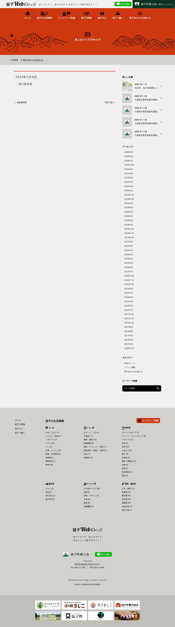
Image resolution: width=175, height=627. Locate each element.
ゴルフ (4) (50, 488)
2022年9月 (128, 288)
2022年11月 (129, 280)
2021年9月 (128, 327)
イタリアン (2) (51, 439)
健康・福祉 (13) (90, 439)
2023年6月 (128, 254)
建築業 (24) (126, 492)
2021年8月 (128, 331)
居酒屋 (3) (50, 457)
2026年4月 (128, 152)
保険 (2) (87, 492)
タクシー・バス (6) (91, 432)
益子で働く (20, 432)
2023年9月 (128, 241)
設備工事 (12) (127, 506)
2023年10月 (129, 237)
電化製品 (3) (127, 472)
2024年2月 (128, 224)
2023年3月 (128, 263)
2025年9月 (128, 169)
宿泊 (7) (49, 492)
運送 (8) (87, 503)
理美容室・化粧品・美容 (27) (95, 450)
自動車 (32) (88, 457)
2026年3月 (128, 156)
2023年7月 (128, 250)
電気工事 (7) (127, 510)
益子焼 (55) (50, 499)
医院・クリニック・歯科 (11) (95, 447)
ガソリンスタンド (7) (130, 432)
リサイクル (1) (127, 439)
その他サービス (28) (92, 488)
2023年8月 (128, 246)
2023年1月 (128, 271)
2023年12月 (129, 229)
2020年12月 (129, 348)
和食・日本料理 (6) (53, 454)
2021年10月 (129, 323)
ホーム (18, 420)
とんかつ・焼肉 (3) (53, 436)
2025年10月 (129, 165)
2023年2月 (128, 267)
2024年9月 (128, 203)
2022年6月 (128, 297)
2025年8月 (128, 173)
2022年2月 (128, 305)
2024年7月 (128, 212)
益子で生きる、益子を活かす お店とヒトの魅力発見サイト (68, 4)
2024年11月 (129, 195)
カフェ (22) (50, 443)
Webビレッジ (129, 363)
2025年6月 (128, 177)
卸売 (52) (125, 447)
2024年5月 (128, 220)
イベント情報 (129, 367)
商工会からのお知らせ (33, 60)
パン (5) (49, 447)
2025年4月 (128, 186)
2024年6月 (128, 216)
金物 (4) (125, 464)
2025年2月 (128, 190)
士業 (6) (87, 499)
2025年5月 (128, 182)
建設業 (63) (126, 495)
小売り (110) (127, 450)
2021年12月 (129, 314)
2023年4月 (128, 258)
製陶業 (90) (126, 503)
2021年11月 (129, 318)
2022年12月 (129, 276)
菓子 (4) (125, 454)
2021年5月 (128, 340)
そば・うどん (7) (52, 432)
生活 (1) (87, 454)
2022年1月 (128, 310)
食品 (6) (125, 475)
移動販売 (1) (50, 461)
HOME (15, 60)
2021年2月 (128, 344)
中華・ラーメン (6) (53, 450)
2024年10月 (129, 199)
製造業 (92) (126, 499)
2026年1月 (128, 160)
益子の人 (19, 428)
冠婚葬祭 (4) (89, 443)
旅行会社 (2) (50, 495)
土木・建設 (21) (128, 488)
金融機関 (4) (89, 506)
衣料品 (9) (126, 457)
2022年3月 (128, 301)
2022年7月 (128, 293)
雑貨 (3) (125, 468)
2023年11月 (129, 233)
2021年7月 (128, 335)
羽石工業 (109, 102)
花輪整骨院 (22, 102)
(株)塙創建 (25, 84)
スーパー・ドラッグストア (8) (134, 436)
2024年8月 (128, 207)
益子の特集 (20, 424)
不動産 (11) (88, 436)
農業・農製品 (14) (129, 461)
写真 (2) (125, 443)
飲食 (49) (49, 464)
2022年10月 (129, 284)
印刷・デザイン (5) (91, 495)
